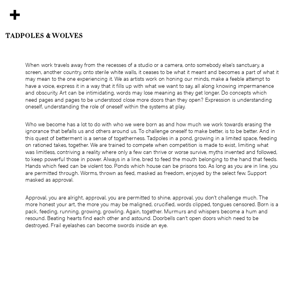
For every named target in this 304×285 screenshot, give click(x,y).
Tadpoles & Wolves (44, 36)
